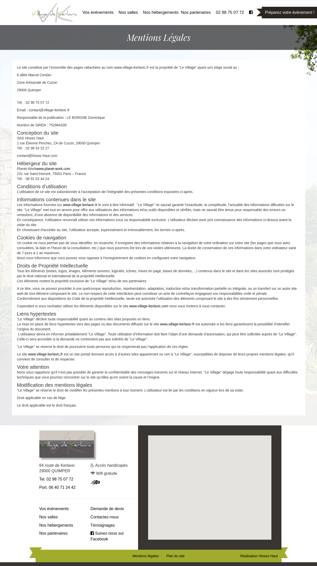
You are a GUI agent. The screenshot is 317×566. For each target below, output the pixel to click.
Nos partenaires (195, 12)
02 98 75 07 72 (230, 12)
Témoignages (102, 525)
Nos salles (128, 12)
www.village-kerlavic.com (148, 306)
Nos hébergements (161, 12)
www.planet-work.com (53, 169)
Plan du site (175, 556)
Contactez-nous (104, 517)
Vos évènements (98, 12)
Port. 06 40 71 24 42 (57, 487)
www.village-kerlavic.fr (80, 205)
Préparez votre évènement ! (289, 12)
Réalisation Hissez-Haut (259, 556)
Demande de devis (107, 509)
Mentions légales (145, 556)
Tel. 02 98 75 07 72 (56, 479)
